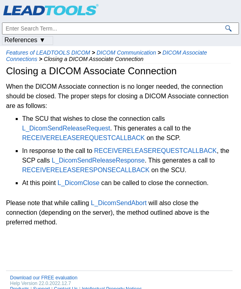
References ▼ (24, 40)
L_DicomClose (78, 182)
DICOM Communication (126, 52)
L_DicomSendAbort (119, 202)
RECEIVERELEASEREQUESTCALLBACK (83, 137)
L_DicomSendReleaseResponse (98, 160)
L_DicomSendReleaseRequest (66, 128)
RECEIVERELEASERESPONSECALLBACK (86, 170)
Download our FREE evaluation (43, 278)
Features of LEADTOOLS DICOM (48, 52)
